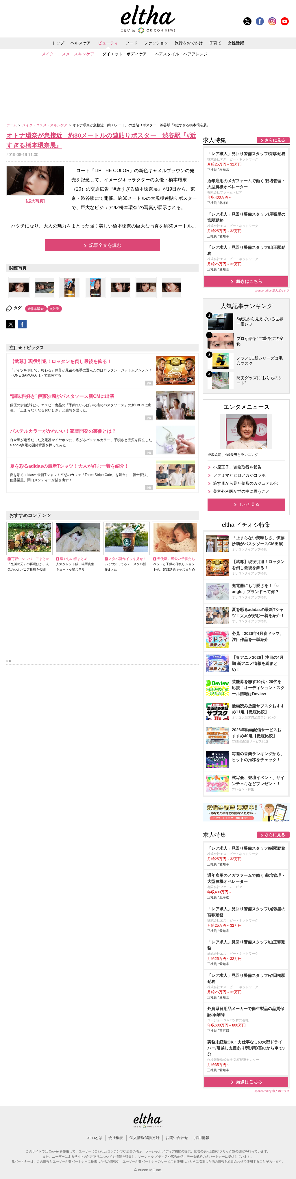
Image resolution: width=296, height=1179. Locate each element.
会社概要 (115, 1137)
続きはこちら (249, 281)
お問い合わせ (177, 1137)
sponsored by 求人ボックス (272, 290)
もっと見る (249, 504)
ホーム (12, 125)
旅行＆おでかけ (189, 43)
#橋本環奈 (36, 309)
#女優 (54, 309)
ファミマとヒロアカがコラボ (239, 475)
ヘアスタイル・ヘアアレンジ (181, 54)
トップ (58, 43)
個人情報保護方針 (145, 1137)
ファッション (156, 43)
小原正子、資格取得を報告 (237, 467)
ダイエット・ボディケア (124, 54)
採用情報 (201, 1137)
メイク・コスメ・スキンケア (68, 54)
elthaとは (94, 1137)
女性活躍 (236, 43)
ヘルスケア (81, 43)
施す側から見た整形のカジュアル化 (245, 483)
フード (131, 43)
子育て (215, 43)
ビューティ (108, 43)
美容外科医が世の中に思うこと (241, 491)
